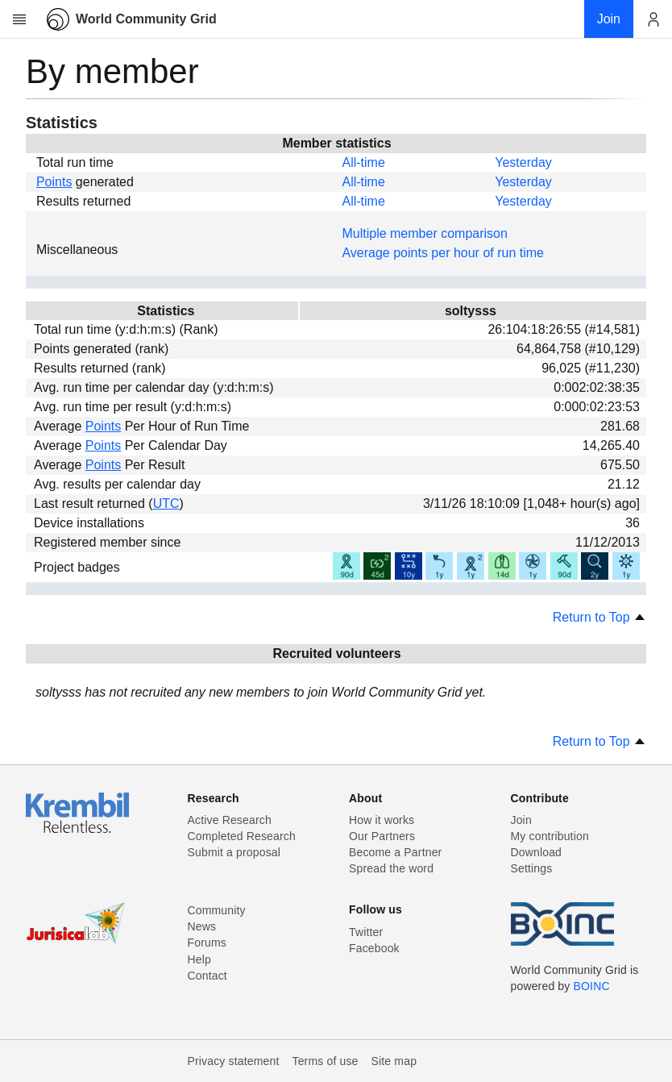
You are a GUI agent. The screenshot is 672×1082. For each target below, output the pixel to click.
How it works (381, 820)
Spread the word (391, 868)
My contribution (550, 836)
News (202, 926)
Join (521, 820)
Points (54, 182)
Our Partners (382, 836)
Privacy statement (234, 1061)
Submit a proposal (234, 852)
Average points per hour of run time (443, 253)
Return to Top (599, 617)
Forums (207, 942)
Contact (207, 975)
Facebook (374, 948)
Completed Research (242, 836)
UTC (166, 503)
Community (217, 910)
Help (199, 959)
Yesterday (523, 162)
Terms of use (325, 1061)
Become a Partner (395, 852)
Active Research (230, 820)
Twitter (366, 932)
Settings (532, 868)
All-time (363, 162)
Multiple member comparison (424, 233)
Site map (394, 1061)
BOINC (592, 986)
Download (536, 852)
